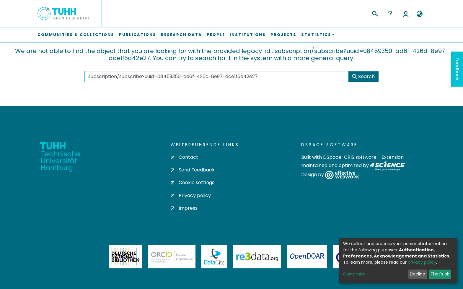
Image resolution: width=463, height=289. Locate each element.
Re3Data (257, 256)
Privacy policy (191, 195)
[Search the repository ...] (216, 76)
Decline (417, 274)
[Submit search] (375, 12)
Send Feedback (193, 169)
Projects (283, 34)
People (216, 34)
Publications (137, 34)
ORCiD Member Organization (172, 256)
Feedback (457, 69)
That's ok (440, 274)
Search (363, 76)
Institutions (248, 34)
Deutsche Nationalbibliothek (125, 256)
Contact (184, 157)
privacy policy (422, 262)
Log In (406, 13)
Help (390, 13)
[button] (419, 14)
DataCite (214, 257)
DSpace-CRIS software (349, 157)
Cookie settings (192, 182)
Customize (354, 274)
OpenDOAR (307, 256)
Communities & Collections (76, 34)
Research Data (181, 34)
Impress (184, 208)
